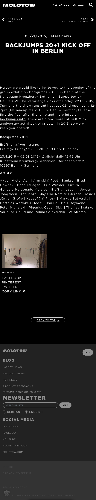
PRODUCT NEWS (14, 373)
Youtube (9, 439)
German (14, 411)
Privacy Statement (17, 473)
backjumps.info (13, 119)
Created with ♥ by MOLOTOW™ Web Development (39, 495)
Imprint (8, 466)
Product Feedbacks (18, 386)
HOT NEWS (10, 379)
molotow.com (13, 452)
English (36, 411)
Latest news (59, 36)
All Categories (64, 4)
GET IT (65, 405)
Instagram (11, 426)
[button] (6, 493)
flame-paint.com (15, 445)
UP (87, 352)
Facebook (10, 432)
